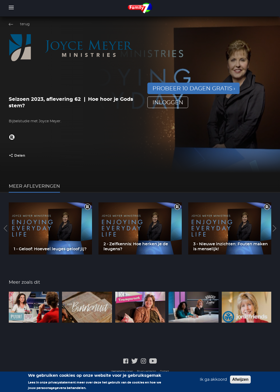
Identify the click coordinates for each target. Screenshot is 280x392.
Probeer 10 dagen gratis (192, 88)
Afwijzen (240, 381)
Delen (19, 155)
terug (25, 24)
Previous (5, 228)
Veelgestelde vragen (122, 371)
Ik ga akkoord (213, 381)
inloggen (167, 102)
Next (274, 228)
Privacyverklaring (146, 371)
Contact (164, 371)
